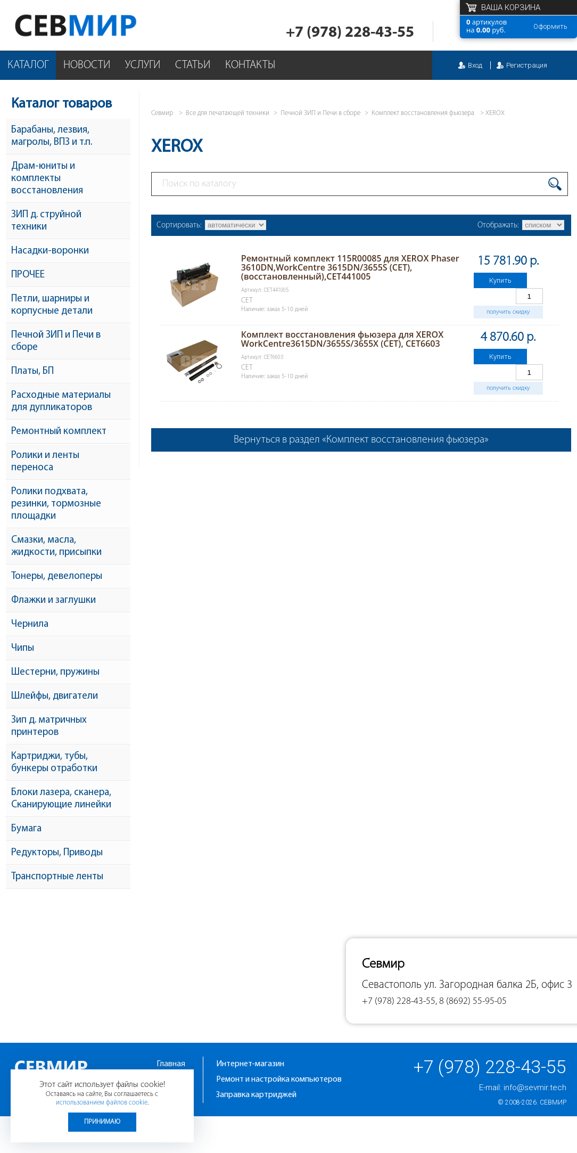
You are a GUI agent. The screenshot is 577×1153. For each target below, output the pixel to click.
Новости (86, 65)
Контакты (250, 65)
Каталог (27, 65)
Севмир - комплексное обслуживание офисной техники (97, 25)
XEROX (495, 113)
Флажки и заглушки (53, 600)
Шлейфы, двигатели (54, 696)
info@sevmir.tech (535, 1087)
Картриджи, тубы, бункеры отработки (54, 762)
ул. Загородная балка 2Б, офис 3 (498, 985)
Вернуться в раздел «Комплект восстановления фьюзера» (361, 440)
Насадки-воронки (50, 251)
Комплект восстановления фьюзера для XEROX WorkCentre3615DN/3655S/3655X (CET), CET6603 (342, 339)
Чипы (22, 648)
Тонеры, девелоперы (56, 576)
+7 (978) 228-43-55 (350, 32)
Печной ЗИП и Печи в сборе (56, 341)
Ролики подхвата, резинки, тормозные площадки (56, 504)
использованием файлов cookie (101, 1102)
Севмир (553, 1102)
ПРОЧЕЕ (28, 275)
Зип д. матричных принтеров (49, 726)
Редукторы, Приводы (57, 853)
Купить (500, 280)
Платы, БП (32, 371)
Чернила (29, 624)
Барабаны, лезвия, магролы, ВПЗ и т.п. (51, 136)
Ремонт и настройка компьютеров (279, 1079)
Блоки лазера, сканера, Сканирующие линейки (61, 799)
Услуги (142, 65)
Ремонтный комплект (58, 432)
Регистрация (526, 65)
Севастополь (392, 985)
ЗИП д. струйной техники (46, 221)
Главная (170, 1064)
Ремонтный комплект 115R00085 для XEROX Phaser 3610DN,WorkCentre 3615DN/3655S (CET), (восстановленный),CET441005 (350, 267)
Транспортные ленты (57, 877)
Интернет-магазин (250, 1064)
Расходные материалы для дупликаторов (61, 401)
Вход (475, 65)
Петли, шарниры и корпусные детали (52, 305)
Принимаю (102, 1121)
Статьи (192, 65)
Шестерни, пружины (55, 672)
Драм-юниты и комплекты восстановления (47, 178)
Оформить (550, 26)
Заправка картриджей (256, 1095)
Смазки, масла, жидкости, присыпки (56, 546)
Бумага (26, 829)
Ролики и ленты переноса (45, 462)
